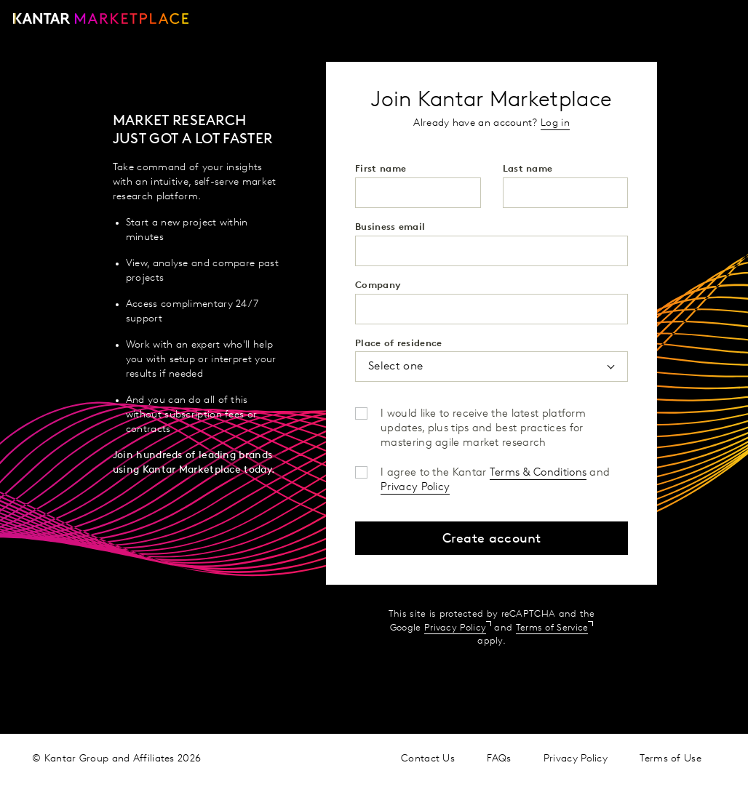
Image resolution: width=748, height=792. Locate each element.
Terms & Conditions (538, 473)
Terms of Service (552, 628)
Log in (555, 123)
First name (380, 169)
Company (378, 285)
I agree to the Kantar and (495, 474)
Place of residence (398, 343)
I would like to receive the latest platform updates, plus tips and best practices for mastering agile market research (483, 415)
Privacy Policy (415, 487)
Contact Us (428, 758)
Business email (390, 227)
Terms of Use (670, 758)
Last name (528, 169)
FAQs (499, 758)
